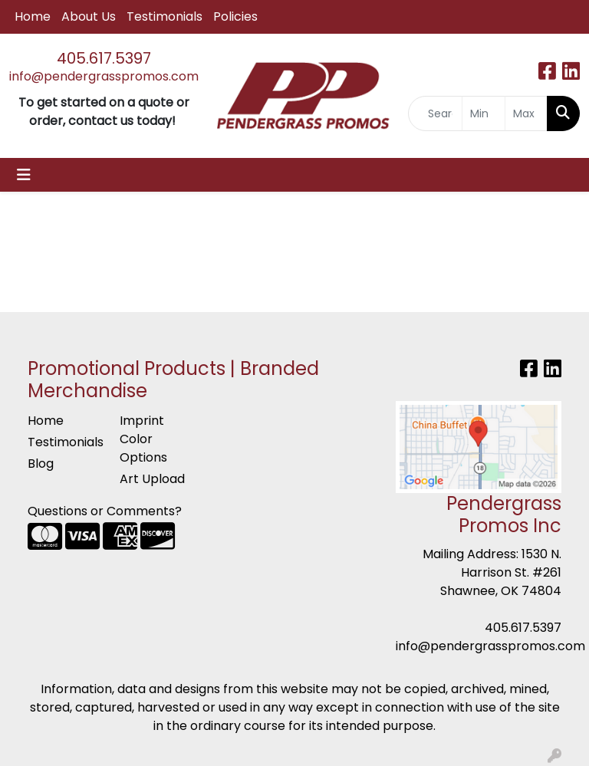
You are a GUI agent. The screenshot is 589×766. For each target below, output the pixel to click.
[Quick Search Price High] (526, 113)
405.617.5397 (104, 58)
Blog (41, 463)
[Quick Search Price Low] (483, 113)
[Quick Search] (435, 113)
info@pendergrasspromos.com (104, 76)
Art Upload (152, 479)
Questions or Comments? (105, 511)
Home (33, 16)
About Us (88, 16)
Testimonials (164, 16)
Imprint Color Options (143, 439)
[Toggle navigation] (24, 175)
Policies (235, 16)
